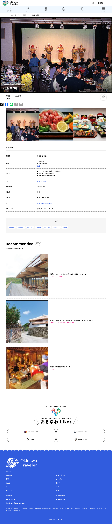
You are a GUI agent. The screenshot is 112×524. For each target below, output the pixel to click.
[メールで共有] (21, 104)
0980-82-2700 (41, 181)
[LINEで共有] (11, 104)
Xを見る (31, 439)
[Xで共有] (2, 104)
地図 (38, 166)
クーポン (47, 227)
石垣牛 (65, 227)
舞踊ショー (21, 227)
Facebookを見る (80, 431)
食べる (28, 9)
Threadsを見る (80, 439)
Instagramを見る (31, 432)
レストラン (57, 227)
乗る (46, 9)
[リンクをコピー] (16, 104)
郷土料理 (39, 227)
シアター (30, 227)
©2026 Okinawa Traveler (56, 520)
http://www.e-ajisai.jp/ (45, 203)
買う (63, 9)
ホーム (7, 15)
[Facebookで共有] (6, 104)
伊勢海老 (12, 227)
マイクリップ (81, 9)
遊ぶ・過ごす (10, 9)
